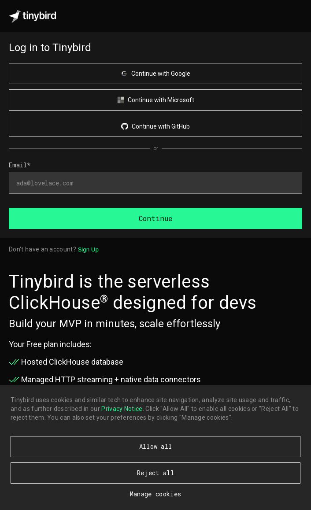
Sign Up (88, 249)
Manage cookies (155, 494)
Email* (20, 165)
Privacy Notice (121, 408)
